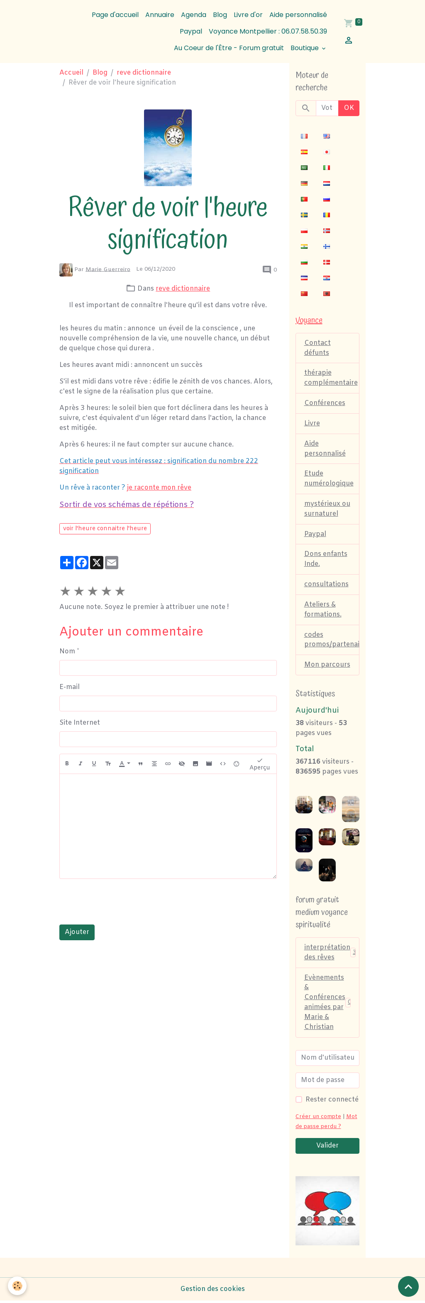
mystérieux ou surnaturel (327, 509)
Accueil (71, 72)
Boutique (305, 48)
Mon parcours (327, 666)
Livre (312, 424)
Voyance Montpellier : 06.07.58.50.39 (268, 31)
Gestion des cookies (212, 1291)
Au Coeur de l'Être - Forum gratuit (229, 48)
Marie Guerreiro (107, 269)
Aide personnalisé (298, 14)
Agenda (193, 14)
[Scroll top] (408, 1286)
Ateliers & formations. (323, 611)
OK (349, 108)
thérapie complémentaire (331, 378)
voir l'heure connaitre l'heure (105, 529)
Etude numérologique (329, 479)
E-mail (69, 687)
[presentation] (122, 902)
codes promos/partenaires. (332, 641)
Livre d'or (248, 14)
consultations (326, 585)
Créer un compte (318, 1118)
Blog (220, 14)
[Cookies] (17, 1285)
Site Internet (79, 722)
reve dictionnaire (144, 72)
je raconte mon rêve (159, 487)
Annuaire (159, 14)
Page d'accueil (115, 14)
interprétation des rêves (330, 954)
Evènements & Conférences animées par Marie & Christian (328, 1004)
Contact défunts (317, 348)
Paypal (191, 31)
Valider (327, 1147)
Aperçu (259, 764)
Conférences (324, 403)
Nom (67, 651)
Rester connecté (332, 1101)
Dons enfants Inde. (325, 560)
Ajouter (77, 932)
